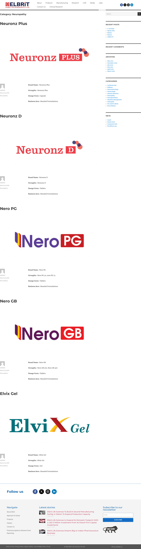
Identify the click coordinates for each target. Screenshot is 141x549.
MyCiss (109, 33)
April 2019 (110, 69)
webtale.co (119, 547)
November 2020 (112, 63)
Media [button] (92, 3)
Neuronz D (11, 116)
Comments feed (112, 124)
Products (49, 3)
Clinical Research (56, 7)
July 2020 (110, 65)
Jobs (101, 3)
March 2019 (111, 71)
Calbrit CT (110, 37)
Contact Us (41, 7)
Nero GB (8, 301)
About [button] (39, 3)
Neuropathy (4, 95)
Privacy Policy (19, 546)
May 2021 (110, 61)
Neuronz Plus (13, 23)
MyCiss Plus (111, 31)
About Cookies (28, 546)
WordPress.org (112, 126)
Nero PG (8, 208)
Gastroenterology (112, 89)
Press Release (111, 106)
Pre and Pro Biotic (112, 104)
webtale (2, 90)
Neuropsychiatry (112, 97)
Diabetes (110, 87)
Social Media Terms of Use (42, 546)
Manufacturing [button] (62, 3)
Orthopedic (110, 102)
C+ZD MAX (110, 29)
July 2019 (110, 67)
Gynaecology (111, 91)
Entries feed (111, 122)
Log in (109, 120)
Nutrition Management (114, 100)
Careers (9, 523)
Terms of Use (10, 546)
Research (75, 3)
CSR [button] (84, 3)
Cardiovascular (112, 85)
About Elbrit (11, 512)
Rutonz (109, 35)
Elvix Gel (8, 393)
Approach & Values (13, 516)
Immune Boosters (113, 93)
